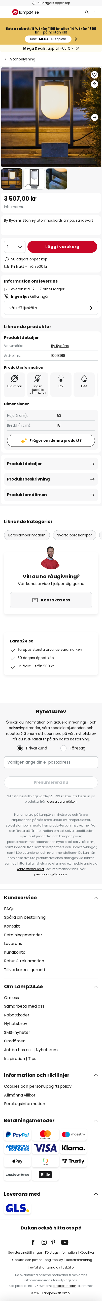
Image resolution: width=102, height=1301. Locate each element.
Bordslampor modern (27, 535)
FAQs (9, 909)
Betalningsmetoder (23, 935)
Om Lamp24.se (23, 986)
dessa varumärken (62, 801)
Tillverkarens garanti (24, 970)
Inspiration (14, 1059)
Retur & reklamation (24, 961)
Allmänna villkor (20, 1095)
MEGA (48, 39)
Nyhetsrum (47, 1050)
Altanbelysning (22, 59)
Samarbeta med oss (24, 1006)
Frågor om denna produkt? (55, 440)
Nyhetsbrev (15, 1023)
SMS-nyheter (17, 1032)
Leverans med (22, 1193)
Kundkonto (14, 952)
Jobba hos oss (18, 1050)
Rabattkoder (16, 1015)
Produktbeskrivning (28, 479)
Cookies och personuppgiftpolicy (37, 1260)
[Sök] (87, 12)
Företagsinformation (24, 1104)
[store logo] (28, 12)
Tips (32, 1059)
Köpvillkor (87, 1252)
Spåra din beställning (25, 917)
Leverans (13, 943)
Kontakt (12, 926)
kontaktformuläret (30, 869)
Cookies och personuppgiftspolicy (38, 1086)
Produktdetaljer (24, 464)
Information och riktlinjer (37, 1075)
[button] (11, 179)
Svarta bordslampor (74, 535)
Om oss (11, 998)
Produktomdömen (27, 495)
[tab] (51, 933)
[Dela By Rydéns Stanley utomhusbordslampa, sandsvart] (94, 84)
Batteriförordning (79, 1260)
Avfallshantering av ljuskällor (52, 1267)
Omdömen (14, 1041)
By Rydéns (60, 345)
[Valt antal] (14, 247)
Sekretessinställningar (25, 1252)
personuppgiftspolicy (50, 874)
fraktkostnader (64, 1286)
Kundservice (20, 897)
